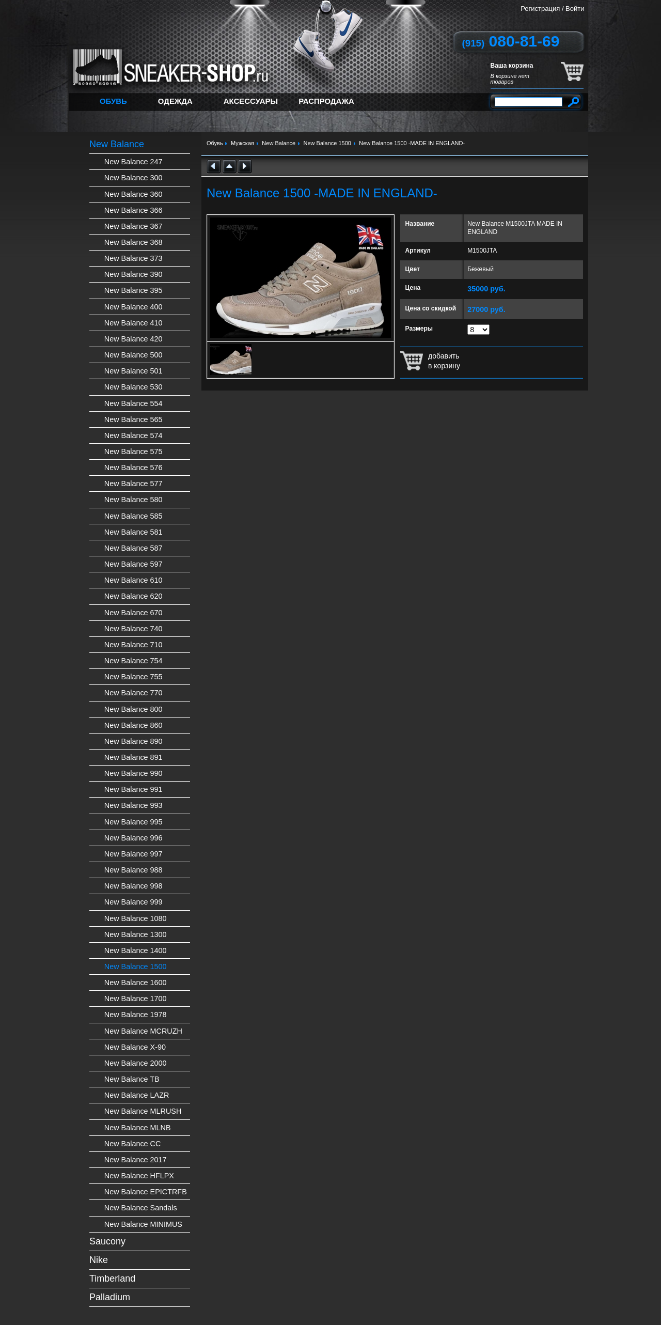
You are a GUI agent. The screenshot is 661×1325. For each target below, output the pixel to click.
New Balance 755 (133, 677)
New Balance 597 (133, 564)
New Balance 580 (133, 499)
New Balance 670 (133, 613)
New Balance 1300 (135, 934)
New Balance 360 (133, 194)
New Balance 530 (133, 387)
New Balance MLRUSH (143, 1111)
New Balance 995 (133, 822)
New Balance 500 (133, 355)
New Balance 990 (133, 773)
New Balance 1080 (135, 918)
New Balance (116, 144)
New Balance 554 (133, 403)
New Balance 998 (133, 886)
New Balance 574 (133, 435)
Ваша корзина (512, 65)
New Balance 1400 (135, 950)
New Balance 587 (133, 548)
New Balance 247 (133, 162)
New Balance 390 (133, 274)
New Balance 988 (133, 870)
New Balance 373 (133, 258)
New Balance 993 (133, 805)
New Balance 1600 (135, 982)
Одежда (175, 101)
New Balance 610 (133, 580)
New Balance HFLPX (139, 1176)
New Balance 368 (133, 242)
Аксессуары (251, 101)
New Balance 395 (133, 290)
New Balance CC (132, 1144)
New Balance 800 (133, 709)
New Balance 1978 (135, 1014)
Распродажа (326, 101)
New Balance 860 (133, 725)
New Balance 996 (133, 838)
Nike (98, 1260)
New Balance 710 (133, 645)
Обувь (113, 101)
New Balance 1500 (135, 966)
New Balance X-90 (135, 1047)
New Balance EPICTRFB (145, 1192)
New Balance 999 (133, 902)
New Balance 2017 (135, 1160)
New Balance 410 (133, 323)
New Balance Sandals (140, 1208)
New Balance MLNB (137, 1128)
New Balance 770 (133, 693)
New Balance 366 (133, 210)
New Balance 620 (133, 596)
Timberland (112, 1278)
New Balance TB (132, 1079)
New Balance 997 (133, 854)
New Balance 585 (133, 516)
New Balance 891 (133, 757)
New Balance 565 (133, 419)
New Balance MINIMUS (143, 1224)
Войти (574, 8)
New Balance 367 (133, 226)
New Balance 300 (133, 178)
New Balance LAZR (136, 1095)
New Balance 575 (133, 451)
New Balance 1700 (135, 998)
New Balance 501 (133, 371)
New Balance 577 (133, 483)
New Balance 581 (133, 532)
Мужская (242, 143)
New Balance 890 (133, 741)
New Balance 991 (133, 789)
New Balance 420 (133, 339)
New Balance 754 (133, 661)
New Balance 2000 (135, 1063)
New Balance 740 (133, 629)
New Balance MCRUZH (143, 1031)
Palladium (109, 1297)
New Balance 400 (133, 307)
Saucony (107, 1241)
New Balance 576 (133, 467)
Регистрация (540, 8)
